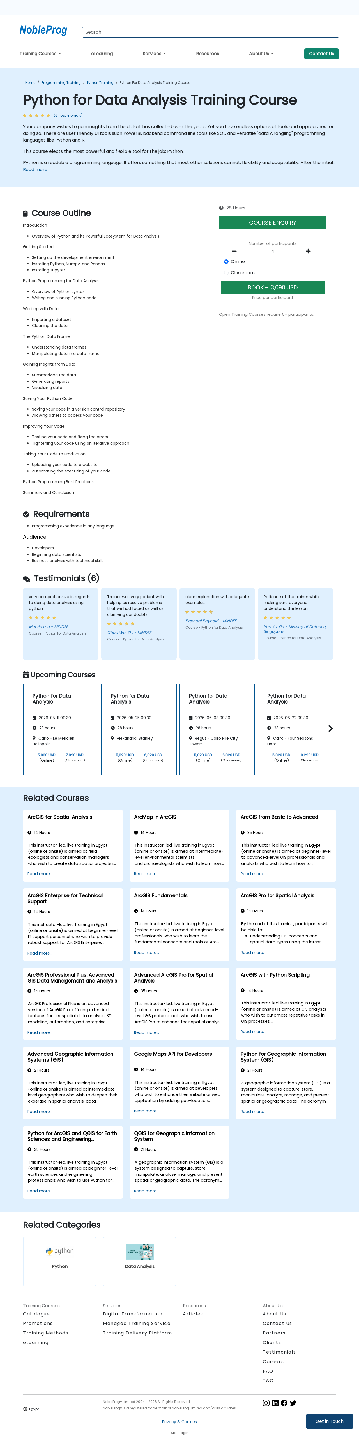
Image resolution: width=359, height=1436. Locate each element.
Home (30, 82)
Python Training (100, 82)
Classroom (243, 272)
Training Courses (38, 53)
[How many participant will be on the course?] (273, 251)
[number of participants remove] (236, 251)
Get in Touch (330, 1421)
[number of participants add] (309, 251)
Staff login (179, 1432)
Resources (207, 53)
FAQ (268, 1371)
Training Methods (45, 1333)
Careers (273, 1361)
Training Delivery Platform (137, 1333)
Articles (193, 1314)
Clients (272, 1342)
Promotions (38, 1323)
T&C (268, 1380)
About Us (259, 53)
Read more (35, 169)
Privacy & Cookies (179, 1422)
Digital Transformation (132, 1314)
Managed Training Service (137, 1323)
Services (152, 53)
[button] (329, 728)
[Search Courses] (210, 32)
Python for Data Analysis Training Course (155, 82)
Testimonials (279, 1352)
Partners (274, 1333)
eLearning (102, 53)
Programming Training (61, 82)
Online (238, 261)
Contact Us (321, 53)
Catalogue (36, 1314)
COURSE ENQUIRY (272, 223)
